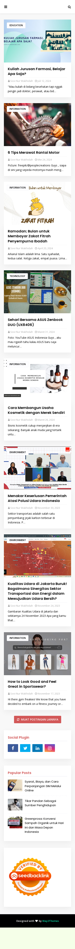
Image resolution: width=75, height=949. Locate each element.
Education (16, 25)
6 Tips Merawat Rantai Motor (34, 152)
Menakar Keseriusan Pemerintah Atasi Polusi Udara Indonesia (37, 498)
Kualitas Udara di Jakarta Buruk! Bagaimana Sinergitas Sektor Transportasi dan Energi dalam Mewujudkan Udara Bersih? (37, 591)
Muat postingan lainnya (39, 719)
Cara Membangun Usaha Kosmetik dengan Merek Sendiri (36, 410)
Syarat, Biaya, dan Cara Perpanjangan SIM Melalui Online (43, 785)
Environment (18, 452)
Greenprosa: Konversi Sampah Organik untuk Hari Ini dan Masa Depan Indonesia (44, 825)
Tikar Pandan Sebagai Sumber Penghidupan (40, 803)
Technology (17, 276)
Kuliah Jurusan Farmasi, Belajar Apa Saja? (36, 71)
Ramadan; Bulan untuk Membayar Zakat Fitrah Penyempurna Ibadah (29, 236)
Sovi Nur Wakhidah (21, 81)
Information (18, 109)
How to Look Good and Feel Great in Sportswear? (32, 684)
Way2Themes (50, 921)
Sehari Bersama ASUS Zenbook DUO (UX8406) (35, 322)
